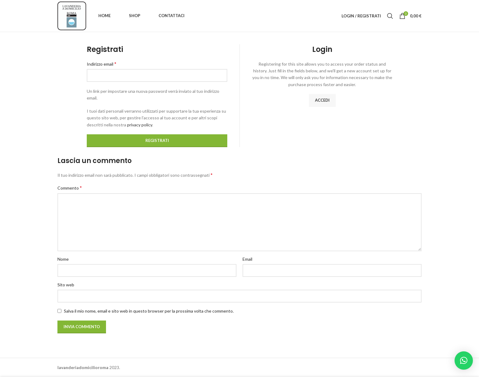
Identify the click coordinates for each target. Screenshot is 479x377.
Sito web (65, 284)
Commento (69, 187)
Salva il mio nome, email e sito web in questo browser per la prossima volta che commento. (149, 311)
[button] (464, 360)
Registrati (157, 140)
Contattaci (172, 15)
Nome (63, 259)
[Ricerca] (390, 16)
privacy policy (139, 124)
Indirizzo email (101, 64)
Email (247, 259)
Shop (134, 15)
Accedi (322, 100)
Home (104, 15)
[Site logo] (71, 15)
